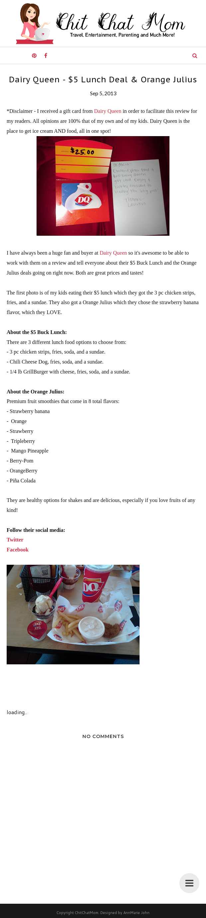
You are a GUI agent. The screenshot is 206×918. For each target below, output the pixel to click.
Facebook (18, 549)
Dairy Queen (107, 111)
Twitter (15, 539)
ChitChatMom (86, 912)
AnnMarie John (136, 912)
